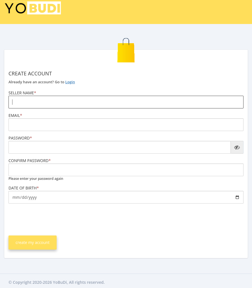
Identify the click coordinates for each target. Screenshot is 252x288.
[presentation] (51, 219)
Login (70, 81)
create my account (33, 242)
